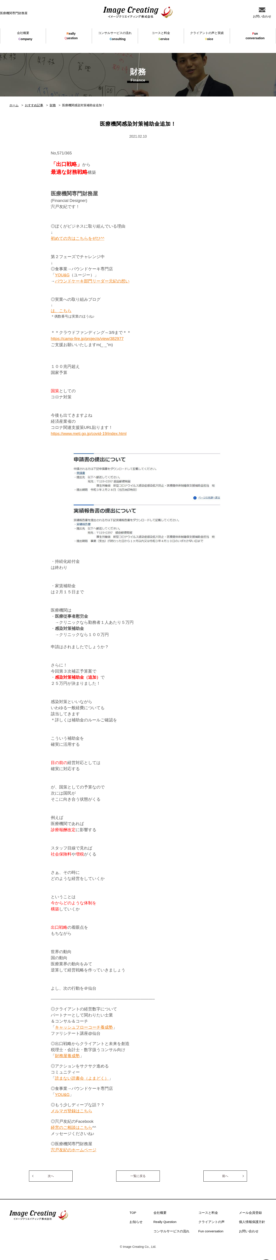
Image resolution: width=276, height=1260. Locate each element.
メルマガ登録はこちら (71, 1111)
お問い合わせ (249, 1231)
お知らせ (136, 1222)
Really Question (165, 1222)
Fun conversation (210, 1231)
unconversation (254, 36)
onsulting (115, 36)
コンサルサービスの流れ (171, 1231)
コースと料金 (208, 1212)
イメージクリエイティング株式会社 (138, 12)
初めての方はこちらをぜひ (76, 238)
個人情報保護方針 (252, 1222)
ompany (23, 36)
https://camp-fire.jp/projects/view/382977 (87, 338)
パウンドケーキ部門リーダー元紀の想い (92, 281)
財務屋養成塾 (67, 1056)
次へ (51, 1176)
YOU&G (62, 275)
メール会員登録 (250, 1212)
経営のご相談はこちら (71, 1127)
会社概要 (160, 1212)
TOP (132, 1212)
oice (207, 36)
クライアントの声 (211, 1222)
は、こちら (61, 310)
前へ (225, 1176)
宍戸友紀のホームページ (73, 1150)
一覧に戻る (138, 1176)
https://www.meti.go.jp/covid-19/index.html (88, 433)
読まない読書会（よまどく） (82, 1078)
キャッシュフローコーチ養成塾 (84, 1027)
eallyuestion (71, 36)
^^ (102, 238)
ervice (161, 36)
